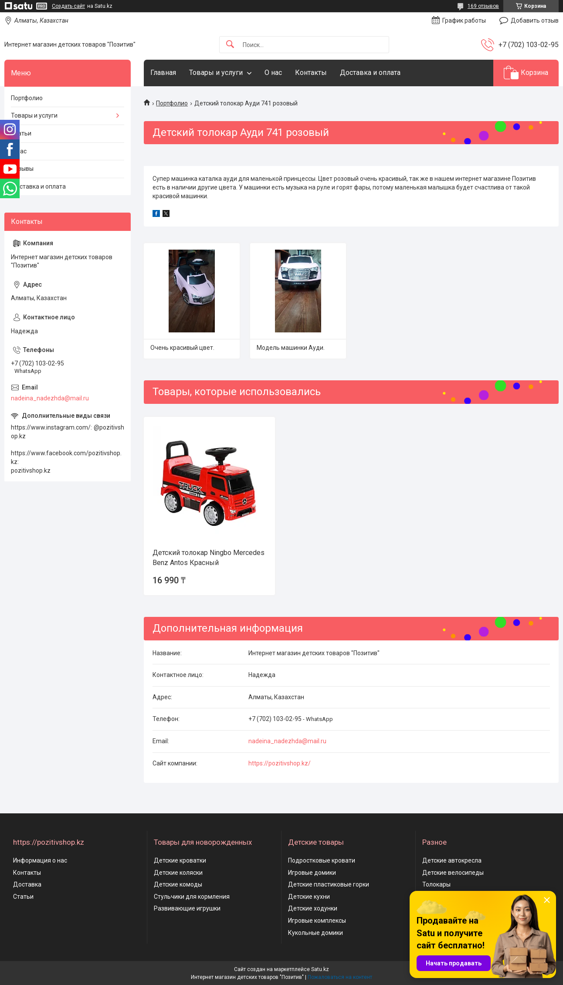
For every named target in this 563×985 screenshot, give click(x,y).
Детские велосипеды (453, 872)
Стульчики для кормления (192, 896)
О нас (273, 72)
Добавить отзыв (535, 20)
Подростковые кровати (321, 860)
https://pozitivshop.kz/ (279, 763)
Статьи (21, 133)
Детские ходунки (312, 908)
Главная (163, 72)
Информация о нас (40, 860)
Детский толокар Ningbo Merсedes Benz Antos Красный (209, 557)
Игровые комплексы (317, 920)
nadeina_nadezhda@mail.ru (287, 741)
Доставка (27, 884)
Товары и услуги (216, 72)
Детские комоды (178, 884)
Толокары (436, 884)
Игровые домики (312, 872)
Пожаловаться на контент (340, 977)
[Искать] (230, 44)
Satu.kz (320, 969)
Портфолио (172, 103)
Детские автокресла (452, 860)
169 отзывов (483, 6)
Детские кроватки (180, 860)
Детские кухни (309, 896)
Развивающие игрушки (187, 908)
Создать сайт (68, 6)
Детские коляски (178, 872)
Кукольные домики (315, 932)
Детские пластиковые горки (328, 884)
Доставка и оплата (370, 72)
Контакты (311, 72)
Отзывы (22, 168)
